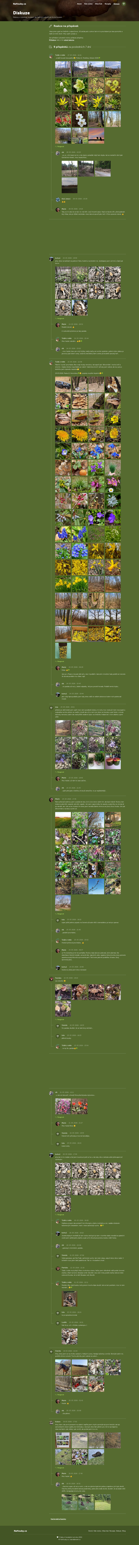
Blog (124, 1531)
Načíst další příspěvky (58, 1519)
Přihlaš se (52, 40)
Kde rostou (88, 4)
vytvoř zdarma (69, 40)
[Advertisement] (29, 56)
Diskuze (116, 4)
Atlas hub (98, 4)
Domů (79, 4)
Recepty (108, 4)
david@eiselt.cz (75, 1539)
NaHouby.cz (19, 4)
